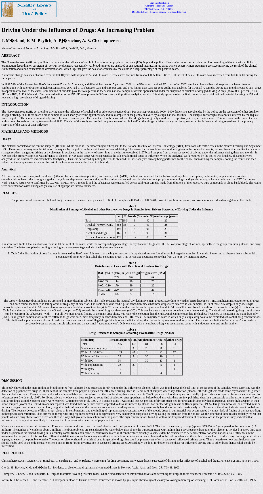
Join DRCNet (167, 9)
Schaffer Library (158, 11)
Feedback (160, 5)
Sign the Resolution (159, 2)
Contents (149, 5)
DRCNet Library (140, 11)
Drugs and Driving (177, 11)
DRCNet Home (151, 9)
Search (170, 5)
